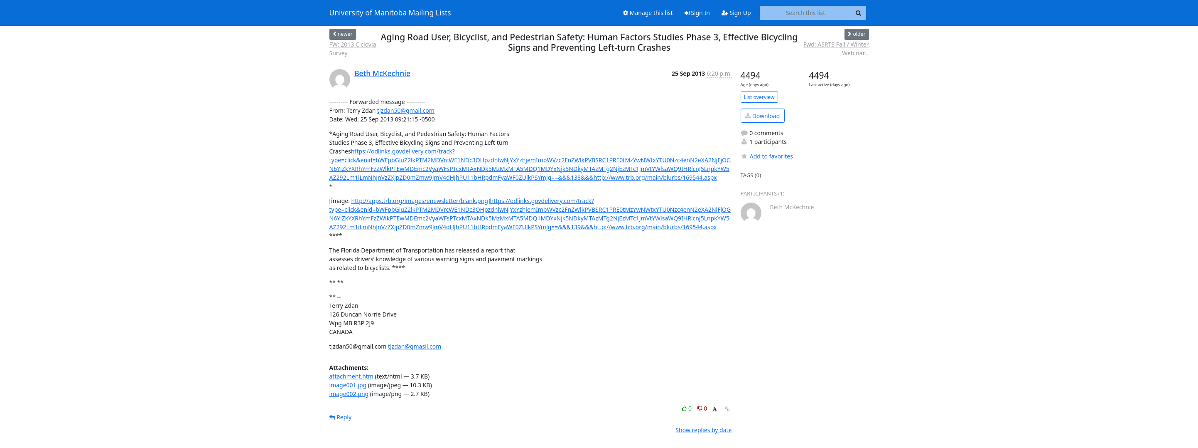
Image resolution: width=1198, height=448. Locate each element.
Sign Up (736, 13)
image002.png (349, 394)
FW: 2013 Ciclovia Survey (352, 48)
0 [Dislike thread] (702, 408)
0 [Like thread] (687, 408)
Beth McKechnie (382, 73)
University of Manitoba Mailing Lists (390, 13)
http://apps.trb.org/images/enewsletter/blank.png (419, 201)
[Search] (858, 13)
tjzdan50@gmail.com (406, 110)
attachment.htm (351, 376)
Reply (340, 417)
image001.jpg (348, 385)
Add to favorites (767, 156)
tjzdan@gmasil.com (414, 346)
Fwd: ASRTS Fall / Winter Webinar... (836, 48)
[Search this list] (806, 13)
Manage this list (648, 13)
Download (762, 116)
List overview (759, 97)
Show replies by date (703, 430)
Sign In (697, 13)
